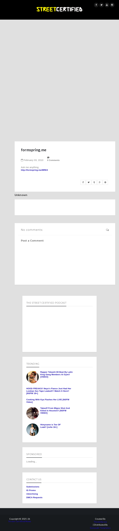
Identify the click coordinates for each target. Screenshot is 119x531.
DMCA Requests (34, 497)
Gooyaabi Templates (100, 528)
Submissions (32, 487)
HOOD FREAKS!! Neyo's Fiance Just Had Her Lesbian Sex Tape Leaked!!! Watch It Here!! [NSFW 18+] (48, 391)
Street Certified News (19, 521)
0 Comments (53, 160)
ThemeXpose (100, 522)
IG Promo (31, 490)
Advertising (32, 494)
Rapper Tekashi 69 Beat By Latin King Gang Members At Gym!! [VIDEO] (56, 374)
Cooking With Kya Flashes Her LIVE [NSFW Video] (47, 400)
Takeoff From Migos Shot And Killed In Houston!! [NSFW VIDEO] (55, 410)
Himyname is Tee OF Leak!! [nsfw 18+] (50, 425)
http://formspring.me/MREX (34, 170)
